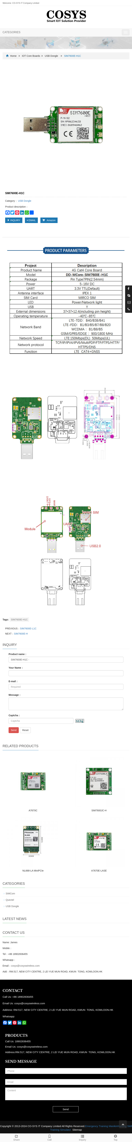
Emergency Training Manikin (101, 1126)
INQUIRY (13, 220)
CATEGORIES (11, 32)
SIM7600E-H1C (19, 619)
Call (49, 1137)
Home (13, 56)
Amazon (49, 220)
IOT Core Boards (31, 56)
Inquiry (82, 1137)
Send (13, 730)
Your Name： (16, 667)
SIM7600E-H (21, 633)
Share (16, 1137)
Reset (25, 730)
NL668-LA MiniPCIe (33, 870)
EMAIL (31, 220)
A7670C (33, 810)
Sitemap (77, 1129)
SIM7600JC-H (99, 810)
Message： (15, 695)
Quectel (10, 900)
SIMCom (10, 893)
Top (115, 1137)
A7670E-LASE (99, 870)
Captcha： (14, 715)
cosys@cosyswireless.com (25, 965)
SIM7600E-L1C (28, 628)
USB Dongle (51, 56)
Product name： (18, 654)
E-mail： (13, 681)
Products (16, 1035)
